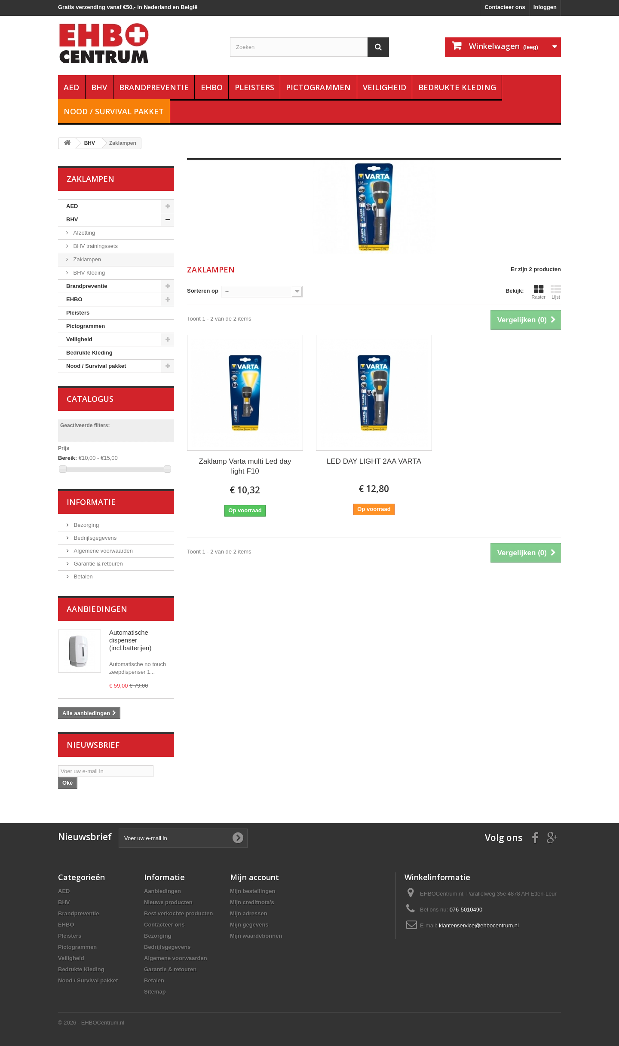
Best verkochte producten (178, 913)
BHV (99, 87)
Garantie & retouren (97, 563)
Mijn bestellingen (252, 891)
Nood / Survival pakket (114, 111)
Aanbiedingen (97, 609)
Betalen (82, 576)
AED (71, 87)
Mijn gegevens (249, 924)
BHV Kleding (88, 272)
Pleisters (254, 87)
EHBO (212, 87)
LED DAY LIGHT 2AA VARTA (374, 461)
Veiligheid (384, 87)
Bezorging (85, 525)
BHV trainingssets (95, 246)
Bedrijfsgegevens (94, 538)
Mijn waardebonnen (256, 936)
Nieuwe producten (168, 902)
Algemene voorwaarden (102, 550)
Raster (538, 292)
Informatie (91, 502)
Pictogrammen (318, 87)
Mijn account (254, 877)
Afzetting (83, 232)
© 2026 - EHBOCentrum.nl (91, 1022)
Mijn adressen (248, 913)
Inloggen (545, 7)
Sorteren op (202, 290)
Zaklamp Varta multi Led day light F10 (245, 466)
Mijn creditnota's (252, 902)
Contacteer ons (504, 7)
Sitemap (155, 991)
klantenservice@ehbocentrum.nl (479, 925)
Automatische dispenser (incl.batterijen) (130, 640)
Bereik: (67, 458)
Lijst (556, 292)
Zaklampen (86, 259)
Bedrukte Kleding (457, 87)
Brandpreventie (154, 87)
